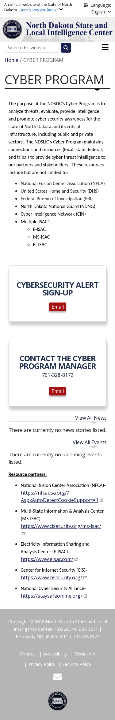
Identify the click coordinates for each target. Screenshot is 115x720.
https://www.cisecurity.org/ (51, 577)
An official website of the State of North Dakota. (38, 7)
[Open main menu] (105, 47)
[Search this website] (32, 47)
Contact (28, 654)
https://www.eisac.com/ (47, 559)
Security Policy (76, 664)
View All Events (90, 442)
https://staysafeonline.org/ (51, 595)
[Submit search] (66, 48)
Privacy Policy (41, 664)
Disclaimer (85, 654)
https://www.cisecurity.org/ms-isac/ (61, 526)
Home (11, 60)
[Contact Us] (57, 677)
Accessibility (55, 654)
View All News (91, 417)
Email (58, 306)
